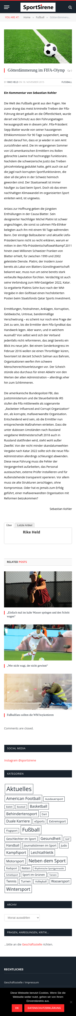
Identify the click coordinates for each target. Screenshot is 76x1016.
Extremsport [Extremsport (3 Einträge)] (57, 821)
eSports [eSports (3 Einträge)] (39, 821)
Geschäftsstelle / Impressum (21, 982)
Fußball (67, 82)
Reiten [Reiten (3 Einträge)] (26, 868)
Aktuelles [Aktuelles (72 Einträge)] (19, 789)
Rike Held (12, 82)
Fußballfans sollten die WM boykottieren (30, 714)
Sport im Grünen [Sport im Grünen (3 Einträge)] (33, 875)
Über (9, 525)
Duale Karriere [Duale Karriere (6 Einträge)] (18, 821)
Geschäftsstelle (32, 944)
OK (17, 1008)
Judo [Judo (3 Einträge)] (64, 845)
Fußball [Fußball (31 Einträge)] (31, 829)
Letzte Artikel (24, 525)
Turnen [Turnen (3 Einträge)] (26, 881)
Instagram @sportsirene (20, 760)
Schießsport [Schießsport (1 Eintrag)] (12, 875)
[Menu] (6, 7)
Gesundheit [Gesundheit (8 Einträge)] (51, 838)
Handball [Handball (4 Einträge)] (12, 845)
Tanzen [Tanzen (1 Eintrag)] (53, 875)
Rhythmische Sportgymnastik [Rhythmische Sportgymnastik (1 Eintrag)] (49, 868)
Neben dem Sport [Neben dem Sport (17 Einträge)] (47, 861)
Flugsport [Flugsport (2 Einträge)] (11, 830)
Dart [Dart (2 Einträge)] (44, 814)
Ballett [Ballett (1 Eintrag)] (9, 806)
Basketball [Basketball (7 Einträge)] (38, 806)
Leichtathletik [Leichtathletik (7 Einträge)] (42, 852)
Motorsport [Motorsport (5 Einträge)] (15, 861)
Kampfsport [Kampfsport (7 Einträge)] (16, 852)
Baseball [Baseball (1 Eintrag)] (21, 806)
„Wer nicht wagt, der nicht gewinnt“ (27, 665)
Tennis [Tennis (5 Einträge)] (11, 881)
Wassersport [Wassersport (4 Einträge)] (60, 881)
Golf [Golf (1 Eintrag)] (67, 839)
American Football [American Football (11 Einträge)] (23, 798)
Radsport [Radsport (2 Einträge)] (11, 868)
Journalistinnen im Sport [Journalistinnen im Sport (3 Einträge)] (40, 845)
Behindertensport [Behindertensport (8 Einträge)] (21, 813)
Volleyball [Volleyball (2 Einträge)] (41, 881)
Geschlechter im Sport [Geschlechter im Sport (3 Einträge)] (21, 839)
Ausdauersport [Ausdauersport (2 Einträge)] (54, 799)
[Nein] (71, 1002)
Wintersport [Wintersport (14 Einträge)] (18, 889)
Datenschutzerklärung (44, 1008)
